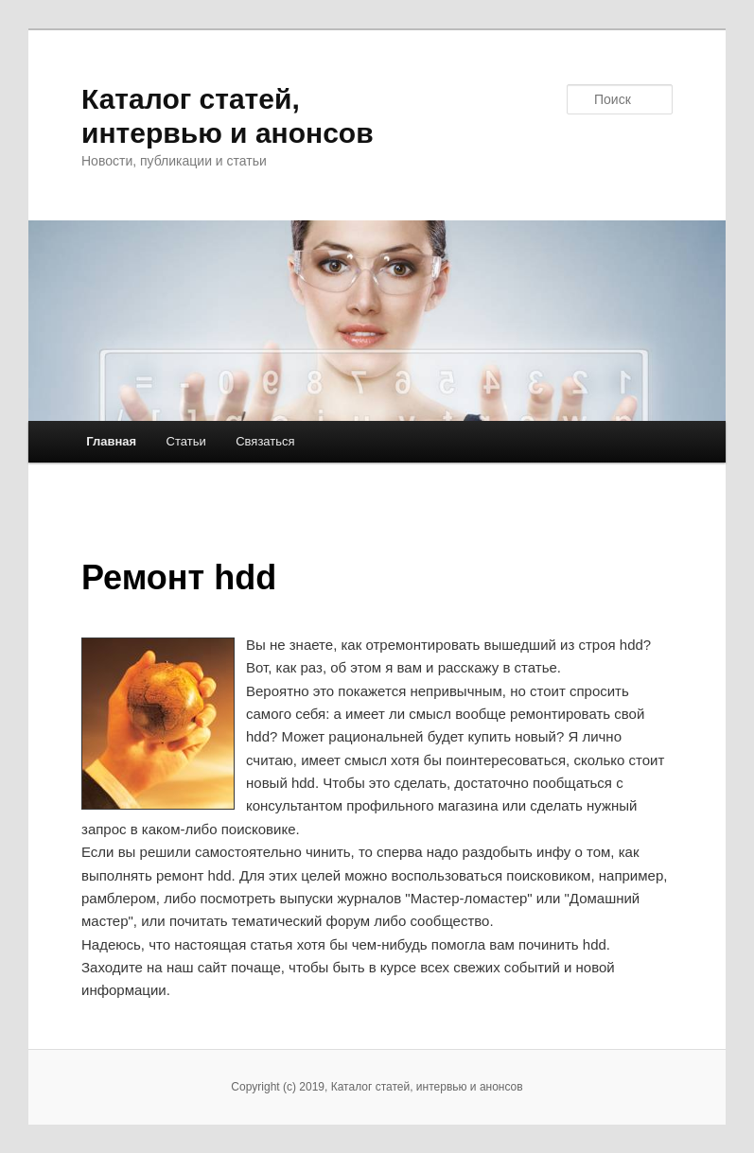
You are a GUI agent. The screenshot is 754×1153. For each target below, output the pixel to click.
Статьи (186, 441)
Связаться (265, 441)
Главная (111, 441)
